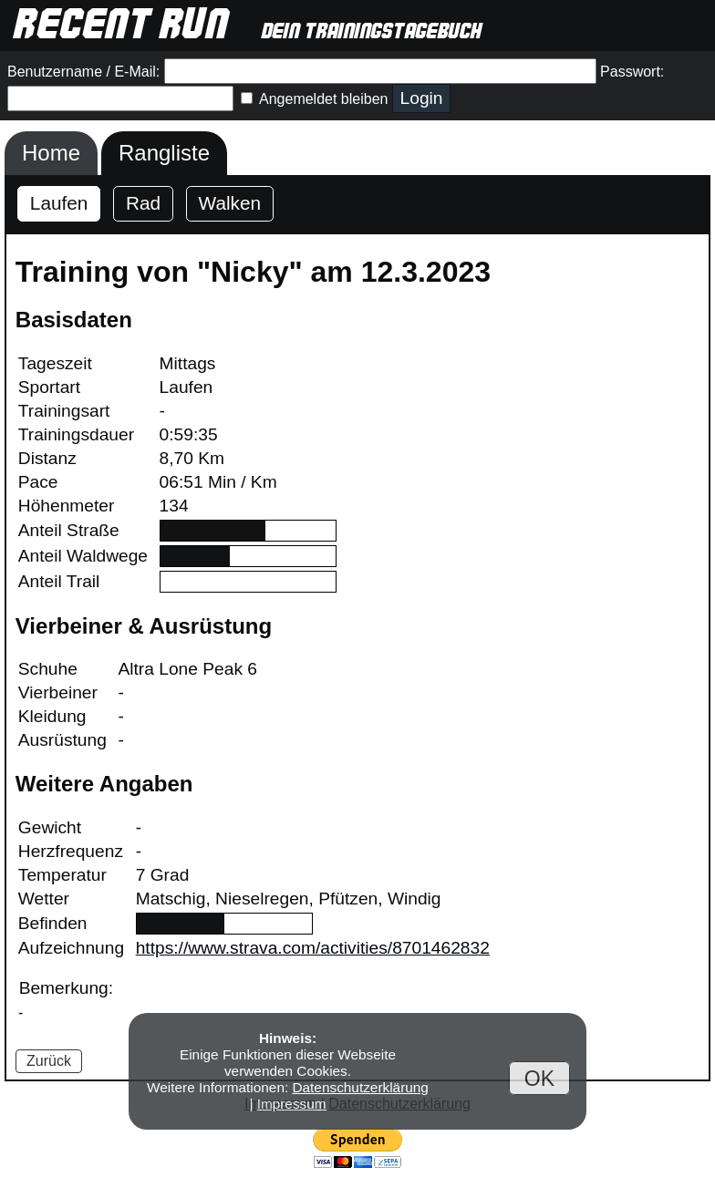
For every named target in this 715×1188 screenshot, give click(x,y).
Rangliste (164, 152)
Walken (230, 202)
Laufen (59, 202)
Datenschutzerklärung (360, 1087)
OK (539, 1078)
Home (51, 152)
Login (421, 98)
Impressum (291, 1103)
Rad (143, 202)
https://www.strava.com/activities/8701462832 (313, 947)
